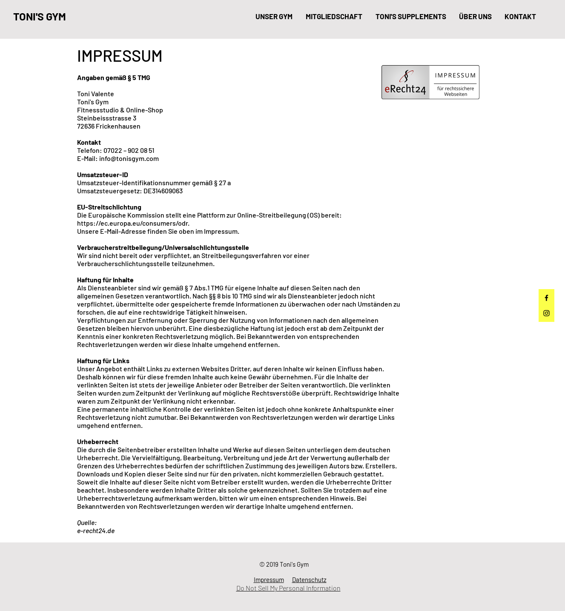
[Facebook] (546, 298)
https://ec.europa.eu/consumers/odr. (133, 223)
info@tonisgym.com (129, 158)
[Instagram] (546, 313)
